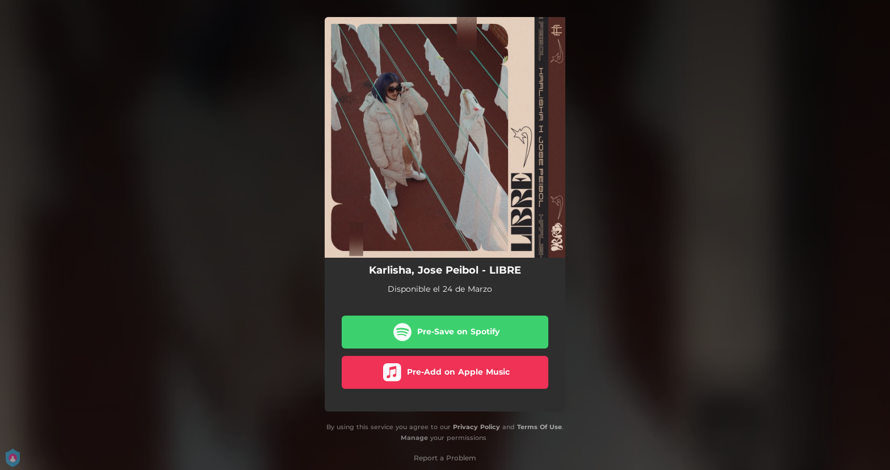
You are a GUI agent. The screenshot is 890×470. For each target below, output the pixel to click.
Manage (414, 438)
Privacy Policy (476, 427)
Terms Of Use (539, 427)
